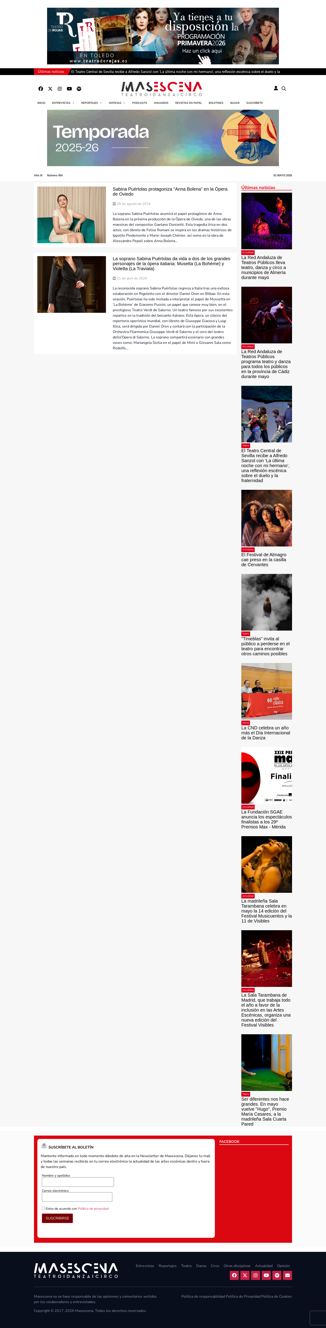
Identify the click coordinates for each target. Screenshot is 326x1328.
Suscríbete (254, 103)
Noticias (117, 102)
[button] (283, 88)
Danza (245, 722)
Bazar (235, 103)
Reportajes (91, 102)
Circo (215, 1265)
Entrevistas (63, 102)
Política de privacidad (93, 1208)
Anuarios (161, 103)
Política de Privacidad (243, 1296)
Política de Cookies (276, 1296)
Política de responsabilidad (203, 1296)
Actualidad (248, 252)
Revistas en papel (188, 103)
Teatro (245, 445)
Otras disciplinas (237, 1265)
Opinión (283, 1265)
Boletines (216, 103)
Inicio (41, 103)
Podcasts (139, 103)
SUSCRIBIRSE (57, 1218)
